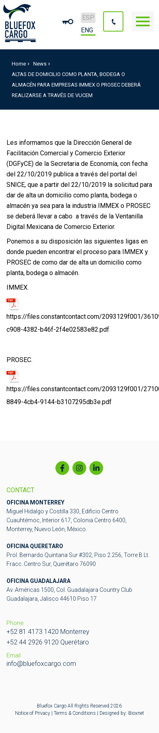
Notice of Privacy (33, 713)
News (41, 64)
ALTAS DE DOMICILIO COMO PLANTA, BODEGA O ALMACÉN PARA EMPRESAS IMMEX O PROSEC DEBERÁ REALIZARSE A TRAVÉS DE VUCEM (76, 84)
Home (21, 64)
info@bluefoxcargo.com (41, 663)
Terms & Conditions (75, 713)
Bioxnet (136, 713)
